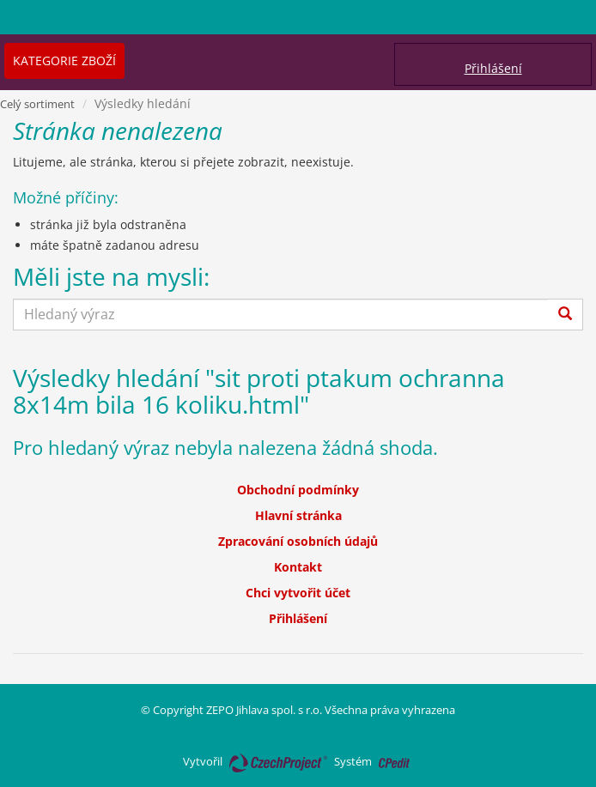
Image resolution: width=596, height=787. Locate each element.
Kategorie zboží (64, 60)
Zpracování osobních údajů (298, 541)
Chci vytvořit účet (298, 592)
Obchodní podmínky (298, 489)
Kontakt (298, 567)
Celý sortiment (37, 104)
